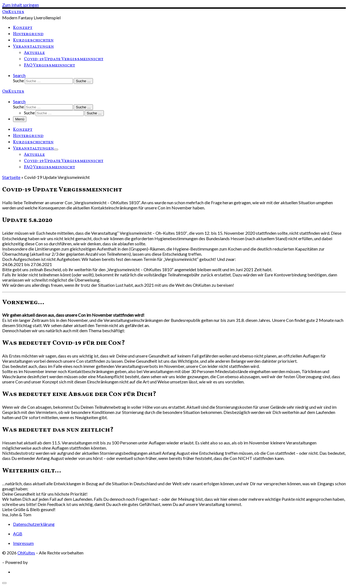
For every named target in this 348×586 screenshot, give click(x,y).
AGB (17, 533)
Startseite (11, 177)
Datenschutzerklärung (34, 524)
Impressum (23, 543)
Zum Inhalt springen (20, 4)
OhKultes (26, 552)
